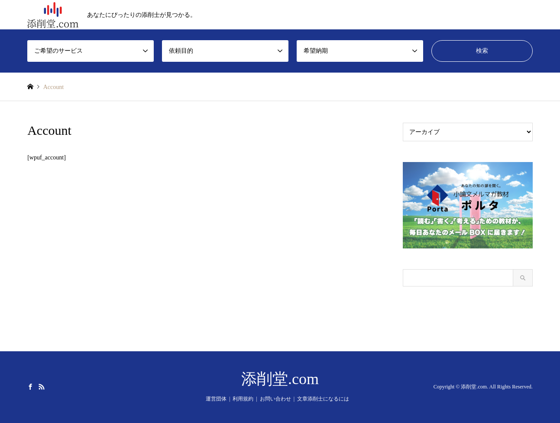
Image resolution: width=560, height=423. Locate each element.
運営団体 (216, 399)
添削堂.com (280, 379)
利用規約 (243, 399)
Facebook (30, 387)
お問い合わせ (275, 399)
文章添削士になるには (323, 399)
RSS (42, 387)
